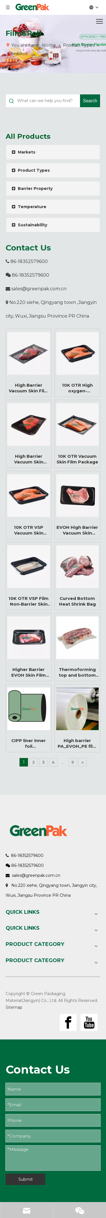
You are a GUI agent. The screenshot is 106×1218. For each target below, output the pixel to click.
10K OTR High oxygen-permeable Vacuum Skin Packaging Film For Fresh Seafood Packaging (77, 388)
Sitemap (14, 1007)
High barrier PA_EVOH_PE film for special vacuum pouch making (77, 743)
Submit (25, 1179)
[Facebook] (68, 1022)
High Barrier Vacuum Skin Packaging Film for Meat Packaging (28, 459)
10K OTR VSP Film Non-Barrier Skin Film (28, 601)
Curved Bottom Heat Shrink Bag (77, 601)
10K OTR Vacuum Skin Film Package (77, 459)
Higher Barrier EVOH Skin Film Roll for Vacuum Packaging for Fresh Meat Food (28, 672)
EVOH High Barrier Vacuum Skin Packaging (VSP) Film (77, 530)
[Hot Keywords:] (90, 100)
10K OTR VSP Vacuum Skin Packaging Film (28, 530)
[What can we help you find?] (48, 100)
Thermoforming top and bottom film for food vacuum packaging (77, 672)
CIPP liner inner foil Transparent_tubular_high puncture (28, 743)
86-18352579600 (27, 261)
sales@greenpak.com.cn (38, 288)
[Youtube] (89, 1022)
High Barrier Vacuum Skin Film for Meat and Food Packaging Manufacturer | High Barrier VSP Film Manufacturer (29, 388)
